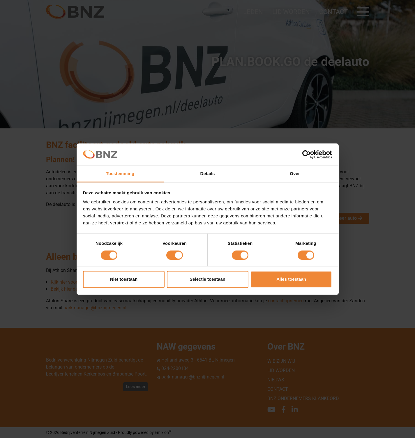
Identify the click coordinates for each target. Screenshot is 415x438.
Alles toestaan (291, 279)
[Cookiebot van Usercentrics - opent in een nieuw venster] (306, 154)
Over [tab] (295, 173)
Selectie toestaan (207, 279)
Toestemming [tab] (120, 173)
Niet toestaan (123, 279)
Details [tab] (207, 173)
